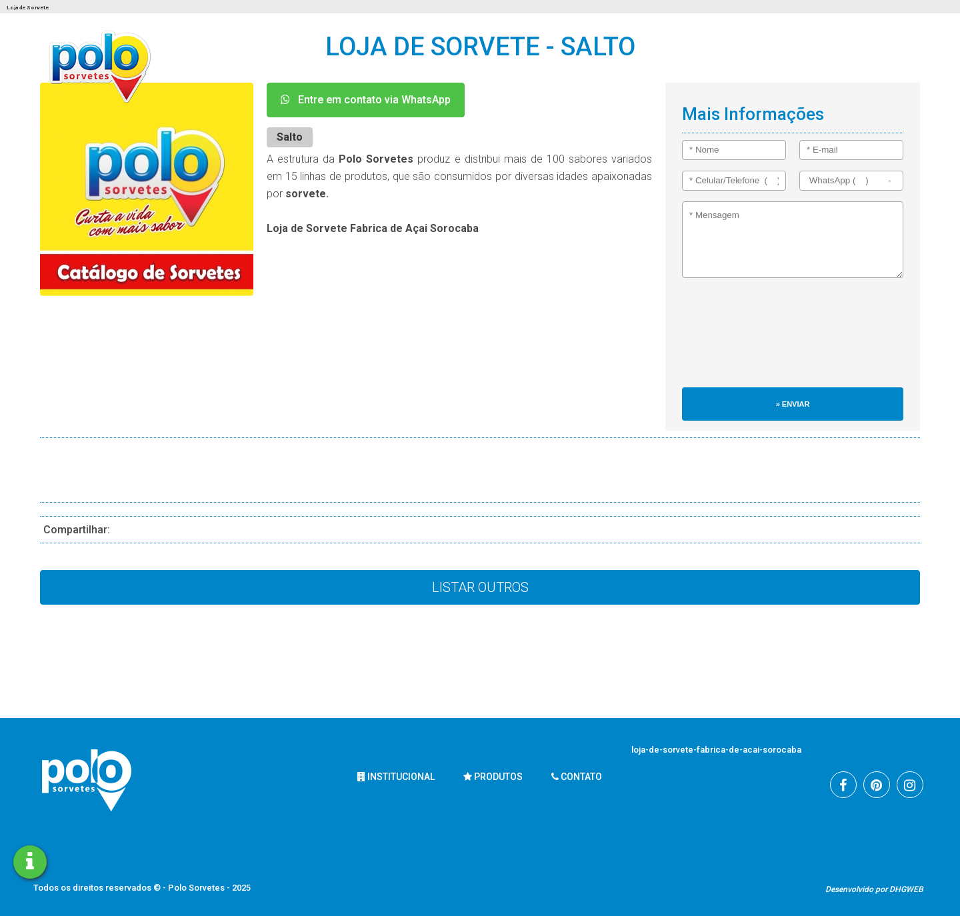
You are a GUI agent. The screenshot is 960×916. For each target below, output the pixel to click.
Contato (576, 776)
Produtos (493, 776)
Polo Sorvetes (197, 888)
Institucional (396, 776)
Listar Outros (480, 587)
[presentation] (736, 339)
